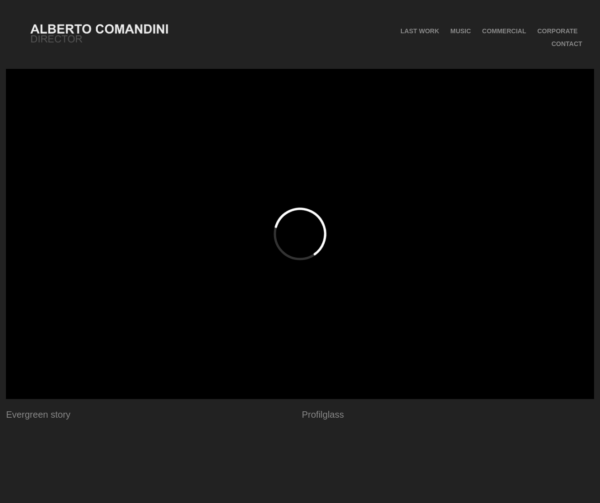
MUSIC (460, 31)
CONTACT (567, 43)
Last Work (419, 31)
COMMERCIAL (504, 31)
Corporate (557, 31)
